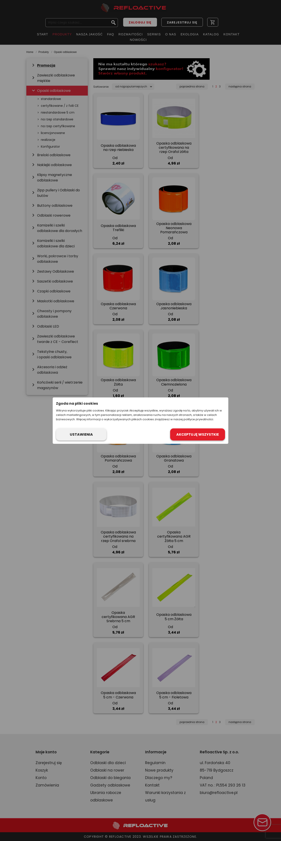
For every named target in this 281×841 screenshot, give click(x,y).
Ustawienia (81, 434)
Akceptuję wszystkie (197, 434)
